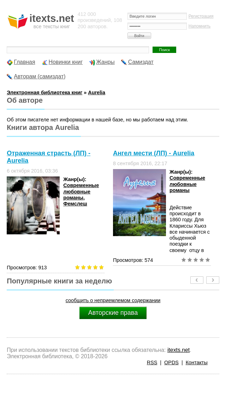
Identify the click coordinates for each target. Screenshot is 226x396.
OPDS (171, 362)
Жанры (105, 62)
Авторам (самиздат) (39, 76)
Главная (24, 62)
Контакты (197, 362)
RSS (152, 362)
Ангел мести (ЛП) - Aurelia (153, 153)
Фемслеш (75, 203)
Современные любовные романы (81, 191)
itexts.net (178, 350)
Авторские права (113, 312)
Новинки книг (66, 62)
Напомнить (199, 26)
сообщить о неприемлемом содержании (113, 300)
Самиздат (141, 62)
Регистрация (201, 16)
